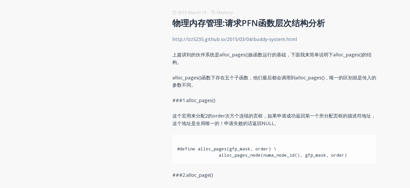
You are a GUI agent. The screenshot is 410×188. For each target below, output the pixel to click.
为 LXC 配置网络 (68, 117)
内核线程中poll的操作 (73, 134)
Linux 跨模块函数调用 (73, 184)
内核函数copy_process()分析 (80, 67)
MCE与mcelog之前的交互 (77, 175)
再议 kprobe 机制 (69, 92)
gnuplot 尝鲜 (65, 58)
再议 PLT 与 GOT (69, 100)
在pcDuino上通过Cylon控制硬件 (83, 42)
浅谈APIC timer (67, 83)
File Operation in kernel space (82, 142)
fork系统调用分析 (69, 75)
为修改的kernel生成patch (77, 159)
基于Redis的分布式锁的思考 (79, 25)
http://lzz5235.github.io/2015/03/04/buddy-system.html (237, 39)
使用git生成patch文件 (73, 108)
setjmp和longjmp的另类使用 (80, 50)
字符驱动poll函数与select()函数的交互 (88, 150)
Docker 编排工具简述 (73, 33)
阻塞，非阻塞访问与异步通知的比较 (86, 167)
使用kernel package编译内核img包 (86, 125)
